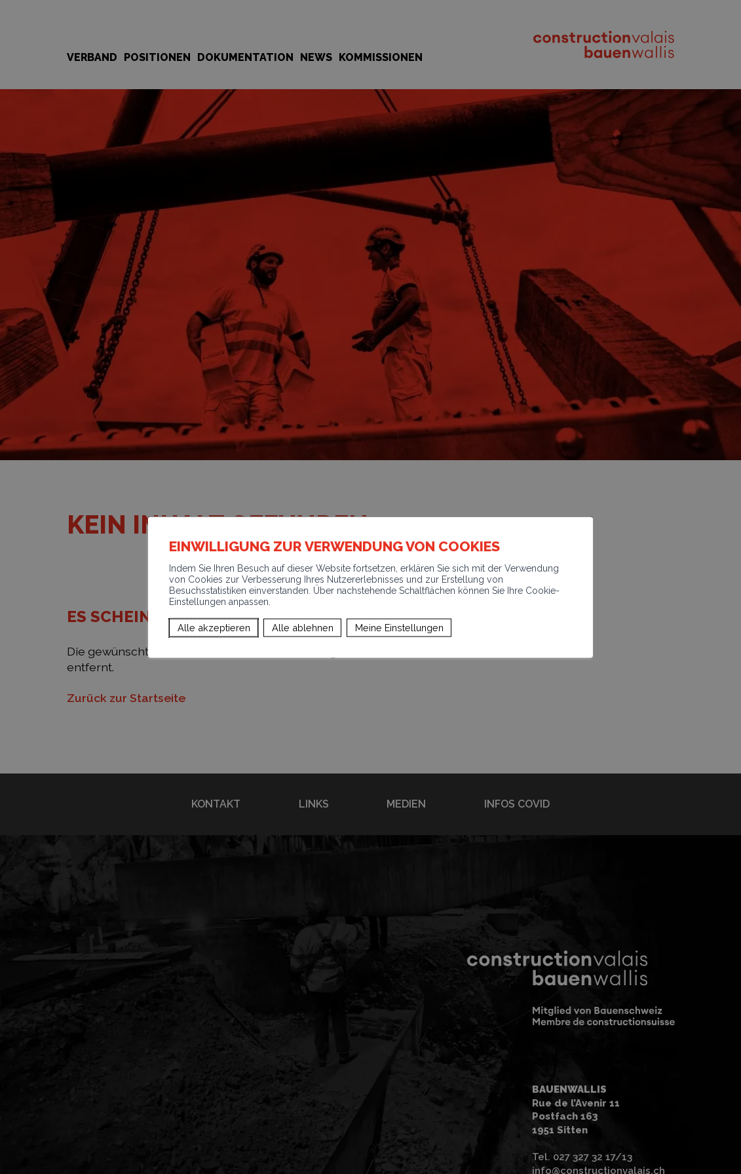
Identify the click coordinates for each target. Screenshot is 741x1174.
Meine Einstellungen (399, 627)
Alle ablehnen (302, 627)
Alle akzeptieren (214, 627)
